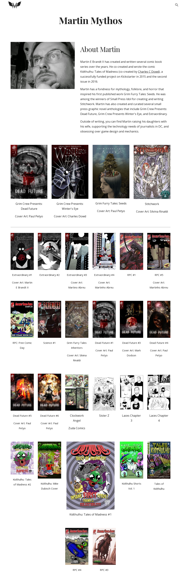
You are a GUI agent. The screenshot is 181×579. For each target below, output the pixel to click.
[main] (90, 20)
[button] (177, 5)
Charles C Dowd (148, 72)
